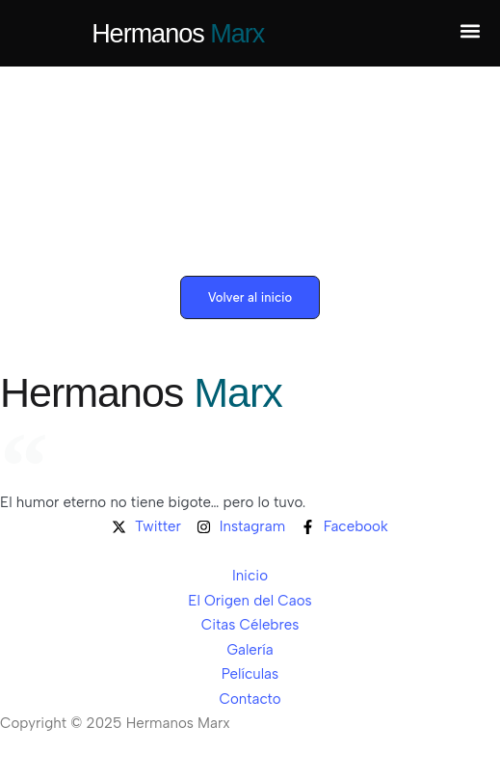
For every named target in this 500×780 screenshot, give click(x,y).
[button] (470, 31)
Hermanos (178, 33)
